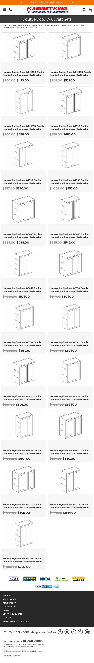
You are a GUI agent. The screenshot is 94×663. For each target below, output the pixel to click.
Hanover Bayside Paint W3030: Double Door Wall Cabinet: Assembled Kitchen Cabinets (22, 236)
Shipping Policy (9, 606)
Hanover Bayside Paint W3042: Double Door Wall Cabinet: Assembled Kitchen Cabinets (22, 290)
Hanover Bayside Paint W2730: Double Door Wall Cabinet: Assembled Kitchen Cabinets (69, 128)
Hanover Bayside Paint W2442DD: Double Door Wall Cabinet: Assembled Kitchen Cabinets (23, 128)
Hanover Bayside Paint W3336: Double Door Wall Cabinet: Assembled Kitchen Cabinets (22, 344)
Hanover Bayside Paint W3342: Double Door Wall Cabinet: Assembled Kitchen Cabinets (69, 344)
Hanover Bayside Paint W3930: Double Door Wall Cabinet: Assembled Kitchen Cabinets (69, 452)
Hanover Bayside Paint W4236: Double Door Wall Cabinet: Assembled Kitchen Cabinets (69, 506)
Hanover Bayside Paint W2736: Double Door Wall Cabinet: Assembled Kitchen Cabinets (22, 182)
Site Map (35, 651)
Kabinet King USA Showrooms (16, 621)
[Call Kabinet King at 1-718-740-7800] (10, 10)
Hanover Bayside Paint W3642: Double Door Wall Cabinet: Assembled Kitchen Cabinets (22, 452)
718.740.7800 (32, 641)
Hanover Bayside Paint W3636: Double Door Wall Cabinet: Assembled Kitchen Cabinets (69, 398)
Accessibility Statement (12, 656)
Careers (6, 610)
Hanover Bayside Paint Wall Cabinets (73, 25)
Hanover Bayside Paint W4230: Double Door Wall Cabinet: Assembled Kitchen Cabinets (22, 506)
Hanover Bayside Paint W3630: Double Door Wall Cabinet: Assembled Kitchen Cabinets (22, 398)
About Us (7, 595)
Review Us (7, 617)
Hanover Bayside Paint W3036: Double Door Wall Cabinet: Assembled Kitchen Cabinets (69, 236)
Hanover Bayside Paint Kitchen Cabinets (45, 25)
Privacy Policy (9, 599)
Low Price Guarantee (12, 614)
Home (4, 25)
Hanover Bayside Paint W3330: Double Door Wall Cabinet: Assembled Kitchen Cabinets (69, 290)
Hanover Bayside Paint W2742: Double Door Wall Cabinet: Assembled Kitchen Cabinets (69, 182)
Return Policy (9, 603)
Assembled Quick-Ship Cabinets (19, 25)
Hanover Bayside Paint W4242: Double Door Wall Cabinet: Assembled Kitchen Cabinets (22, 560)
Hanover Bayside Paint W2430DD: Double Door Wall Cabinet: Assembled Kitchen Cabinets (23, 73)
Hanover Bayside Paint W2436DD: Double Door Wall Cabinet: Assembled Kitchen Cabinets (70, 73)
